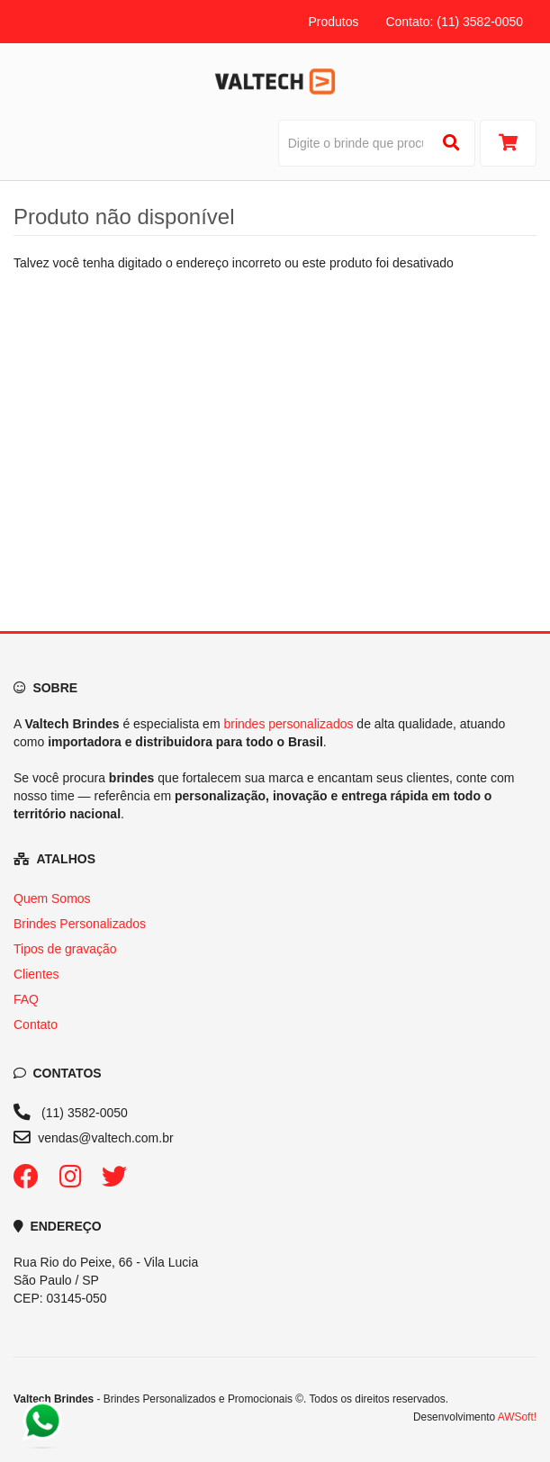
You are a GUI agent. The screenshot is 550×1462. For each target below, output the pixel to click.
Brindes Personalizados (80, 923)
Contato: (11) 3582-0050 (454, 21)
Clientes (36, 974)
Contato (36, 1024)
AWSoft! (517, 1417)
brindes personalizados (288, 724)
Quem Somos (52, 898)
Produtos (333, 21)
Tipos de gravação (65, 949)
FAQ (26, 999)
